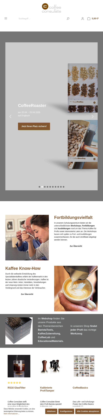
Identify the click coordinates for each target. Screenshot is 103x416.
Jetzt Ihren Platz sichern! (34, 126)
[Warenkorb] (93, 18)
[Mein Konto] (83, 18)
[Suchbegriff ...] (41, 18)
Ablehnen (51, 411)
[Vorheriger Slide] (10, 116)
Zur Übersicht (76, 246)
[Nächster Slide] (92, 116)
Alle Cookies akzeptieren (88, 411)
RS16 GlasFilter (16, 387)
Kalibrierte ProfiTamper (47, 389)
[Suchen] (68, 18)
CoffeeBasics (80, 387)
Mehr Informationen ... (11, 414)
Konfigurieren (66, 411)
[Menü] (6, 18)
